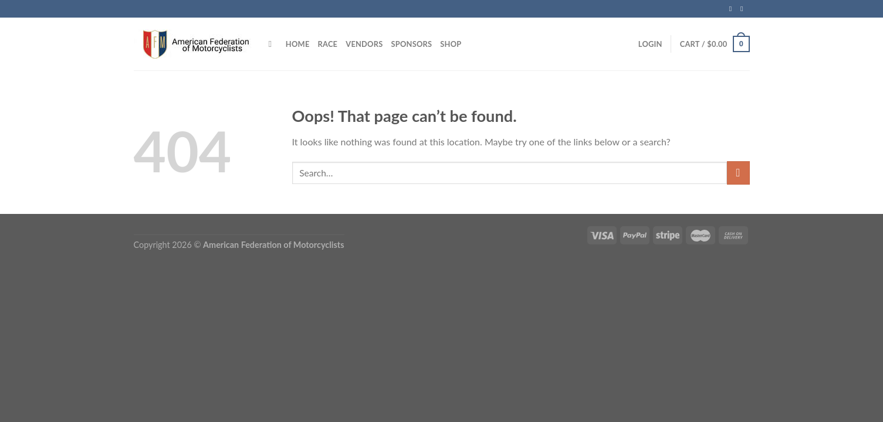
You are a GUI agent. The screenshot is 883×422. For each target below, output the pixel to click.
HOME (298, 44)
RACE (328, 44)
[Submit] (738, 172)
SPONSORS (411, 44)
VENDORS (364, 44)
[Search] (273, 44)
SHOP (450, 44)
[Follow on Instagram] (743, 9)
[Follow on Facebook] (732, 9)
